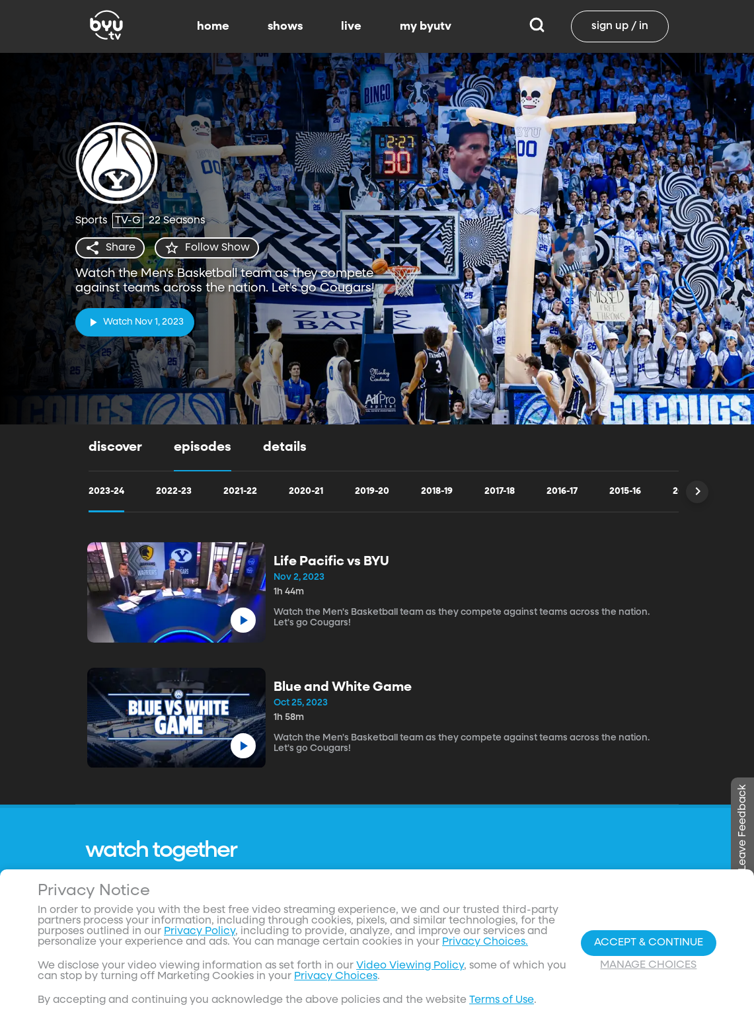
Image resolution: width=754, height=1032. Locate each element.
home (213, 26)
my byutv (425, 26)
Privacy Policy (199, 931)
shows (285, 26)
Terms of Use (501, 1000)
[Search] (537, 26)
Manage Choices (648, 965)
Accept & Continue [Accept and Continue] (648, 942)
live (351, 26)
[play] (134, 322)
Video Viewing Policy (410, 966)
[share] (110, 247)
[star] (207, 247)
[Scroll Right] (697, 492)
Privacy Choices (335, 976)
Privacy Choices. (485, 942)
